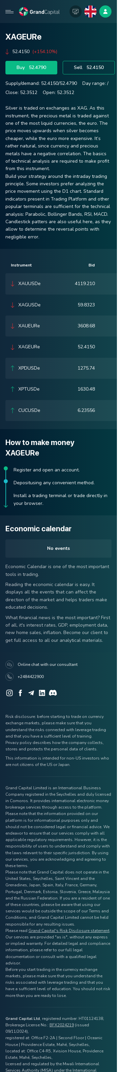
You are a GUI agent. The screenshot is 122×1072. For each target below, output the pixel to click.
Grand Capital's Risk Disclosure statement (68, 930)
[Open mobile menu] (9, 11)
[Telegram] (31, 693)
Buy (31, 67)
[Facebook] (20, 693)
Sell (89, 67)
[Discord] (53, 693)
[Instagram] (9, 693)
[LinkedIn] (42, 693)
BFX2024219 (61, 1025)
